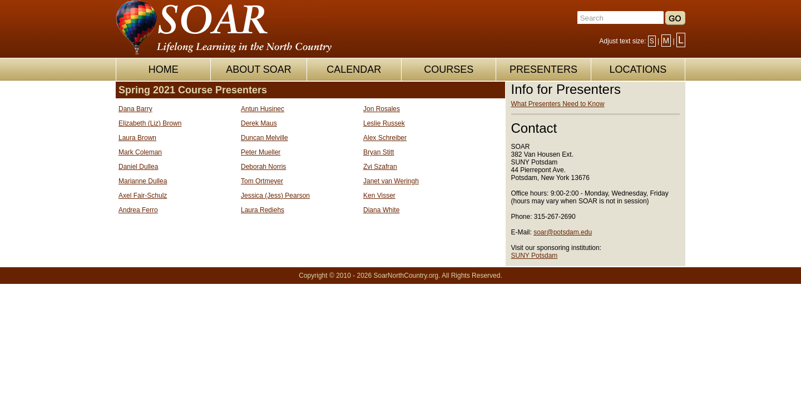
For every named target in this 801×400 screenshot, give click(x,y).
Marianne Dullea (142, 181)
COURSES (448, 69)
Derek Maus (259, 123)
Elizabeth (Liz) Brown (149, 123)
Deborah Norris (263, 167)
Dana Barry (135, 109)
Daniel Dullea (138, 167)
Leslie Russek (384, 123)
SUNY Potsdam (534, 255)
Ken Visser (379, 195)
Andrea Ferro (138, 210)
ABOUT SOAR (258, 69)
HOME (164, 69)
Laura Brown (137, 138)
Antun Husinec (262, 109)
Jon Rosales (381, 109)
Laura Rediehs (262, 210)
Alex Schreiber (385, 138)
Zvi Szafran (380, 167)
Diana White (381, 210)
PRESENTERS (543, 69)
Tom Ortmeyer (262, 181)
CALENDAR (354, 69)
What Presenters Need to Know (558, 104)
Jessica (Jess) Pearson (275, 195)
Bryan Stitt (378, 152)
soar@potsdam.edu (562, 232)
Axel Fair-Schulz (142, 195)
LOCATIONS (637, 69)
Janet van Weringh (391, 181)
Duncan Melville (264, 138)
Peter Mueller (260, 152)
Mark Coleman (140, 152)
